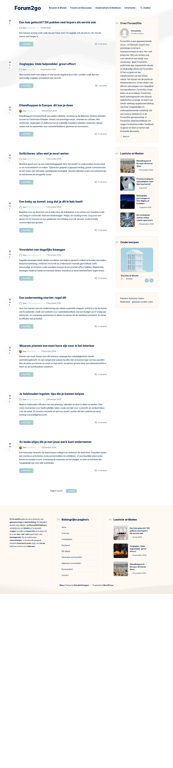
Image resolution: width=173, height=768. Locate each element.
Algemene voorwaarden (71, 737)
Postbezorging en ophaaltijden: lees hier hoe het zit (144, 188)
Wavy (62, 759)
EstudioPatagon (81, 759)
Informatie (132, 8)
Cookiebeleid (67, 713)
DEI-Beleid (66, 725)
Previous (147, 287)
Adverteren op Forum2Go (72, 731)
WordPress (108, 759)
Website (124, 143)
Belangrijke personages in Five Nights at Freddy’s (143, 206)
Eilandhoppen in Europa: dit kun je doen (144, 170)
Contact (65, 749)
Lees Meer (68, 66)
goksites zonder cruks (142, 309)
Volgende (71, 665)
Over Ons (65, 707)
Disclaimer (66, 719)
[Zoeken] (147, 8)
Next (151, 287)
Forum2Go (136, 38)
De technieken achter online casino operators (144, 224)
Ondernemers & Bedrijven (110, 8)
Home (64, 701)
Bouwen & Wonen (60, 8)
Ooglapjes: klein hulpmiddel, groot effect (138, 723)
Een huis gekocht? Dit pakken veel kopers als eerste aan (78, 34)
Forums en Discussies (83, 8)
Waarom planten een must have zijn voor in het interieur (81, 469)
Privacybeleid (67, 743)
